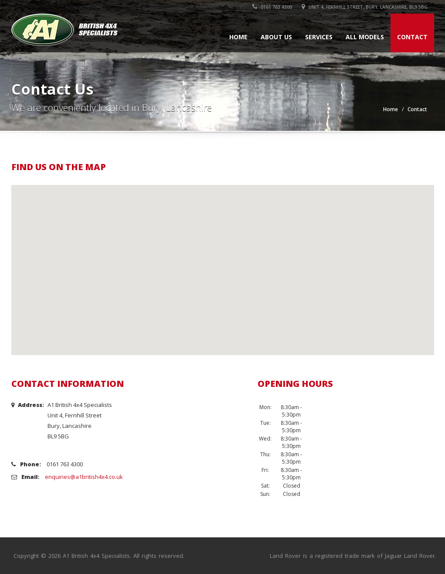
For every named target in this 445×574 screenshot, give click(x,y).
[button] (222, 262)
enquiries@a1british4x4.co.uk (84, 477)
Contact (412, 37)
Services (319, 37)
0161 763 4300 (272, 7)
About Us (276, 37)
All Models (365, 37)
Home (238, 37)
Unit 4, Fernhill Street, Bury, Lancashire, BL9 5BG (365, 7)
